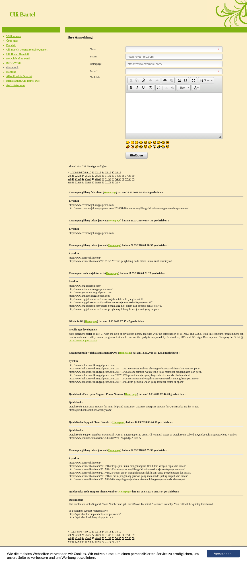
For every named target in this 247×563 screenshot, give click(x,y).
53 (113, 179)
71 (106, 182)
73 (113, 182)
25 (86, 175)
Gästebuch (12, 67)
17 (113, 172)
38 (129, 175)
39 (133, 175)
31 (106, 175)
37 (126, 175)
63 (79, 182)
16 (109, 172)
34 (116, 175)
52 (109, 179)
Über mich (12, 40)
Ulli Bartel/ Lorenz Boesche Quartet (26, 49)
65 (86, 182)
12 (96, 172)
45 (86, 179)
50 (103, 179)
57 (126, 179)
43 (79, 179)
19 (119, 172)
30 (103, 175)
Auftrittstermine (15, 85)
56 (123, 179)
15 (106, 172)
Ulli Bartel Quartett (17, 54)
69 (99, 182)
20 (69, 175)
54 (116, 179)
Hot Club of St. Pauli (18, 58)
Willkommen (13, 36)
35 (119, 175)
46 (89, 179)
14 (103, 172)
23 (79, 175)
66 (89, 182)
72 (109, 182)
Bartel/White (13, 63)
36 (123, 175)
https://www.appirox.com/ (83, 340)
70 (103, 182)
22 (76, 175)
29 (99, 175)
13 (99, 172)
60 (69, 182)
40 (69, 179)
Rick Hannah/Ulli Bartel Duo (23, 80)
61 (73, 182)
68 (96, 182)
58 (129, 179)
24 (83, 175)
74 (116, 182)
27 (93, 175)
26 (89, 175)
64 (83, 182)
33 (113, 175)
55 (119, 179)
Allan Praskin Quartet (19, 76)
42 (76, 179)
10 (90, 172)
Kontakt (11, 71)
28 (96, 175)
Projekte (11, 45)
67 (93, 182)
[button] (131, 80)
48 (96, 179)
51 (106, 179)
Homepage (110, 192)
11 (93, 172)
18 (116, 172)
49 (99, 179)
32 (109, 175)
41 (73, 179)
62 (76, 182)
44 (83, 179)
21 (73, 175)
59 (133, 179)
